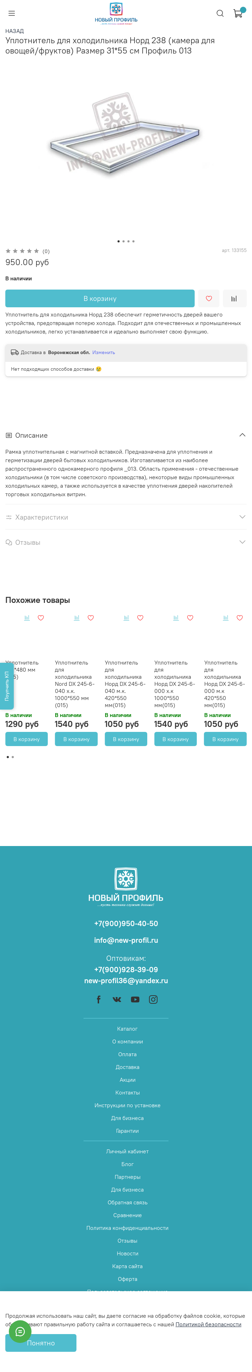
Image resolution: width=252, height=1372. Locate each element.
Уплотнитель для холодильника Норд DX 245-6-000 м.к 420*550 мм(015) (224, 684)
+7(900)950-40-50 (126, 923)
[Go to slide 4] (133, 241)
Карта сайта (127, 1266)
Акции (128, 1079)
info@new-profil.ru (126, 940)
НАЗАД (14, 30)
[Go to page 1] (8, 757)
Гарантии (127, 1130)
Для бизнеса (127, 1117)
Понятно (41, 1342)
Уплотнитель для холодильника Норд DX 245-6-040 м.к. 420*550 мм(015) (125, 684)
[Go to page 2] (13, 757)
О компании (127, 1041)
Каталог (127, 1028)
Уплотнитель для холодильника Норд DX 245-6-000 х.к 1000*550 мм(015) (174, 684)
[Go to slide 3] (128, 241)
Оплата (127, 1054)
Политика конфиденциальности (127, 1227)
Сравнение (127, 1215)
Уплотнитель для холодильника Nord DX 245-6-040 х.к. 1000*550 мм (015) (74, 684)
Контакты (127, 1092)
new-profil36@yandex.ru (126, 980)
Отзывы (127, 1240)
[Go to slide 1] (119, 241)
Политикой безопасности (208, 1324)
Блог (127, 1163)
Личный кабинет (127, 1151)
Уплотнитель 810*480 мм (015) (22, 669)
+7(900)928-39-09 (126, 969)
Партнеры (128, 1176)
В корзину (26, 739)
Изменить (103, 352)
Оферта (127, 1278)
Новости (127, 1253)
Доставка (127, 1066)
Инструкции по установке (127, 1105)
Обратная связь (128, 1202)
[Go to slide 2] (123, 241)
